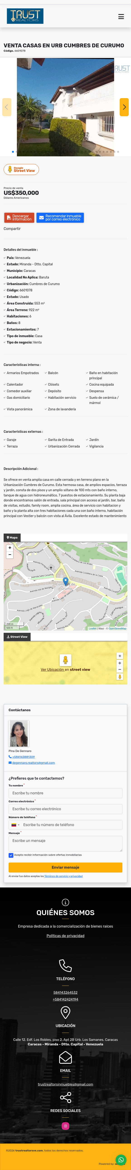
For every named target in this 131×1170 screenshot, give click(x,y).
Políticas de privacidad (66, 936)
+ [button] (9, 548)
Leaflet (92, 628)
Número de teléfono (23, 817)
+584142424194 (65, 999)
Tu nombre (16, 785)
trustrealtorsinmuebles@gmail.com (65, 1084)
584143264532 (65, 993)
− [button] (9, 555)
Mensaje (15, 833)
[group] (65, 107)
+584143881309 (23, 757)
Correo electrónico (22, 801)
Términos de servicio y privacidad (63, 876)
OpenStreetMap (117, 628)
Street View (21, 169)
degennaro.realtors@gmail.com (33, 762)
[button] (13, 152)
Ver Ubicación (53, 669)
